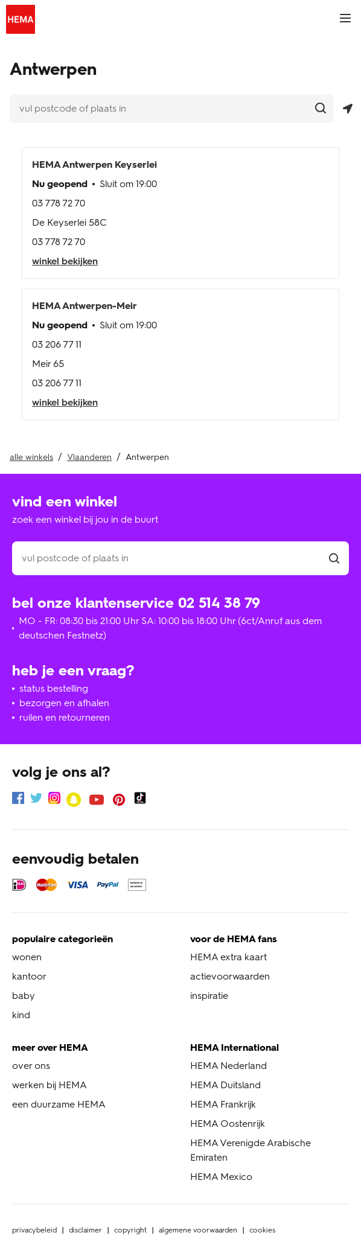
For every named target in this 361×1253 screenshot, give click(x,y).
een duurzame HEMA (59, 1104)
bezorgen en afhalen (64, 703)
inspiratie (209, 995)
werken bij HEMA (49, 1085)
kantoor (29, 976)
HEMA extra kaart (228, 957)
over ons (31, 1065)
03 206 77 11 (56, 344)
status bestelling (53, 688)
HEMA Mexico (221, 1176)
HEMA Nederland (228, 1065)
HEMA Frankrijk (223, 1104)
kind (21, 1015)
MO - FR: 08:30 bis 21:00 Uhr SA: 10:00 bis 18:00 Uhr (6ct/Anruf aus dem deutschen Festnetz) (170, 628)
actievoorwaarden (230, 976)
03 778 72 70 (58, 203)
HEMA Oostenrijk (227, 1123)
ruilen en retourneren (64, 717)
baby (23, 995)
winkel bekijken (65, 261)
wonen (27, 957)
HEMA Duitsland (225, 1085)
